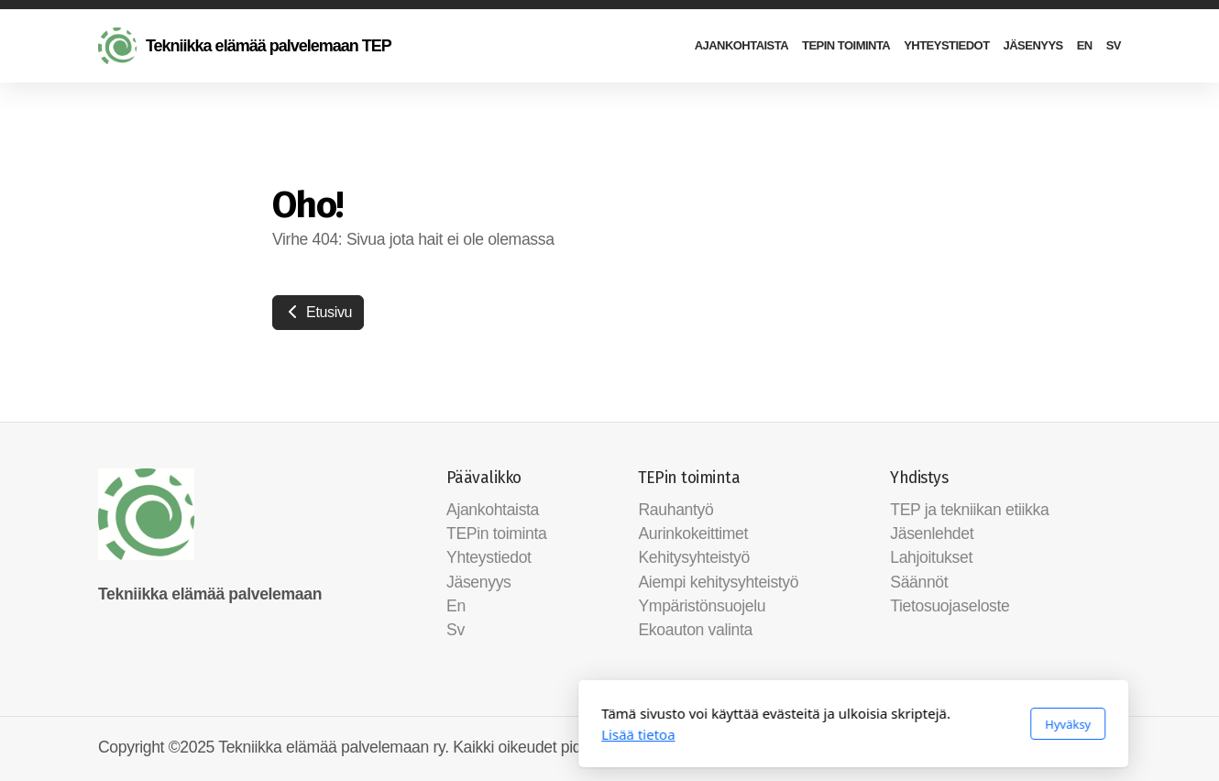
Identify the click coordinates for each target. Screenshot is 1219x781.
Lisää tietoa (394, 734)
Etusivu (318, 312)
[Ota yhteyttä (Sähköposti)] (1107, 749)
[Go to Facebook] (1079, 749)
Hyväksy (824, 724)
